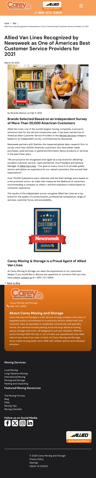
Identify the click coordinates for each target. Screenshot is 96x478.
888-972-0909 (18, 306)
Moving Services (67, 135)
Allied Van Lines (27, 166)
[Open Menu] (81, 6)
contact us (26, 277)
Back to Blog (12, 283)
